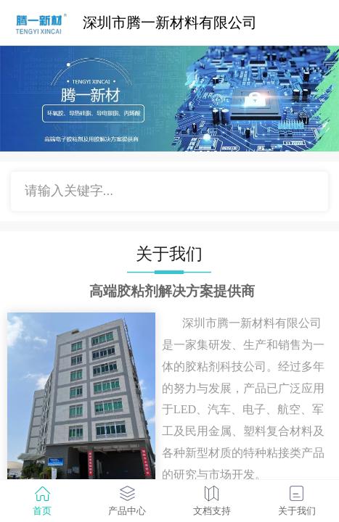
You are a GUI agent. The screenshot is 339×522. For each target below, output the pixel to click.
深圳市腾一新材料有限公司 (170, 22)
